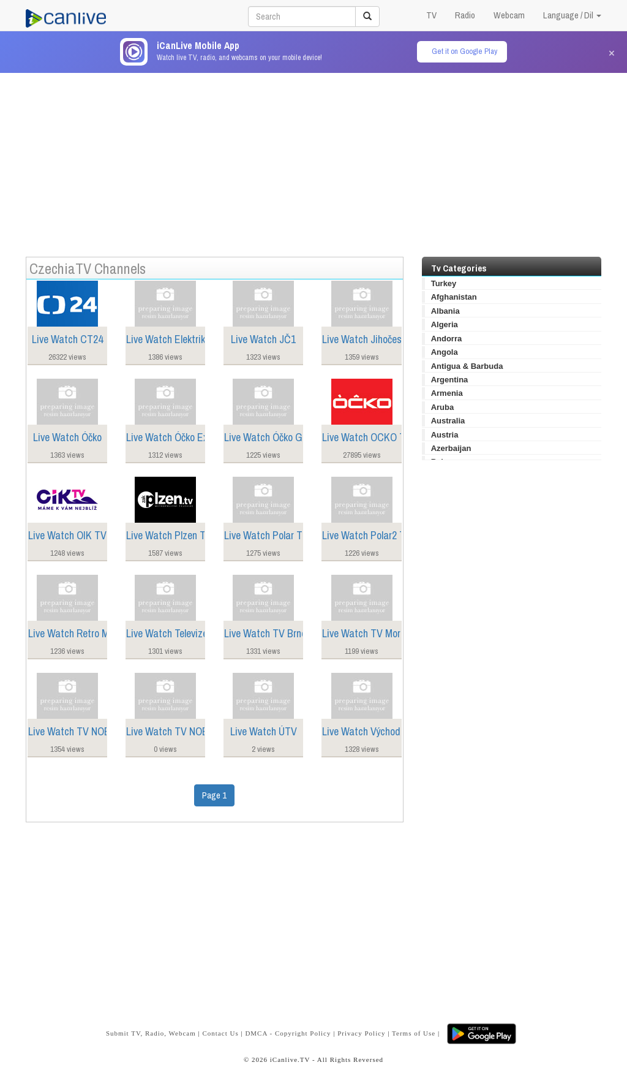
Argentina (449, 379)
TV (431, 15)
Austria (445, 434)
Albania (445, 311)
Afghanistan (454, 296)
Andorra (446, 338)
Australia (448, 420)
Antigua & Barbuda (467, 366)
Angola (444, 352)
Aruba (442, 407)
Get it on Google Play (464, 51)
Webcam (509, 15)
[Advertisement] (313, 158)
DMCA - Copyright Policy (288, 1033)
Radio (465, 15)
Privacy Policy (361, 1033)
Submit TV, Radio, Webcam (151, 1033)
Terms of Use (413, 1033)
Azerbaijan (451, 448)
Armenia (447, 393)
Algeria (444, 324)
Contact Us (220, 1033)
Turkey (444, 283)
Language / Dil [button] (572, 15)
